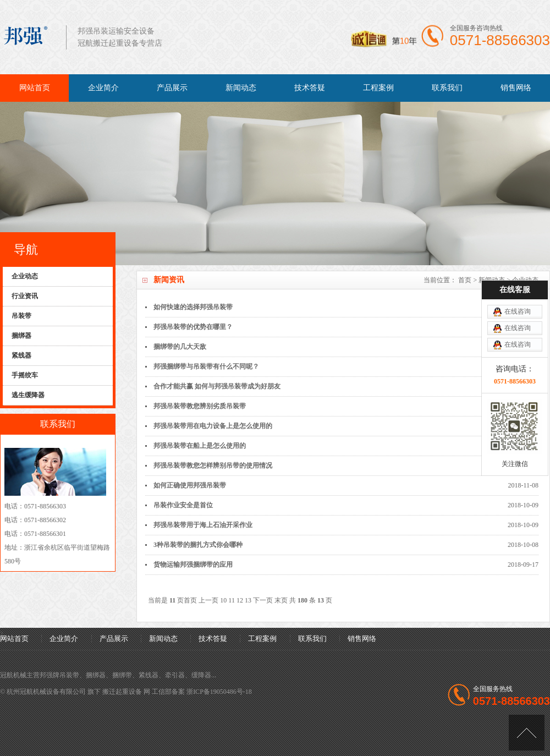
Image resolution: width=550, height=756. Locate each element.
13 (248, 600)
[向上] (526, 732)
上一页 (208, 600)
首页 (464, 280)
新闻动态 (241, 88)
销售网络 (516, 88)
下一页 (263, 600)
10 (223, 600)
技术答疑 (309, 88)
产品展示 (172, 88)
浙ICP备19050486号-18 (219, 691)
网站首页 (34, 88)
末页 (281, 600)
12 (240, 600)
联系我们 (447, 88)
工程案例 (378, 88)
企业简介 (103, 88)
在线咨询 (517, 278)
